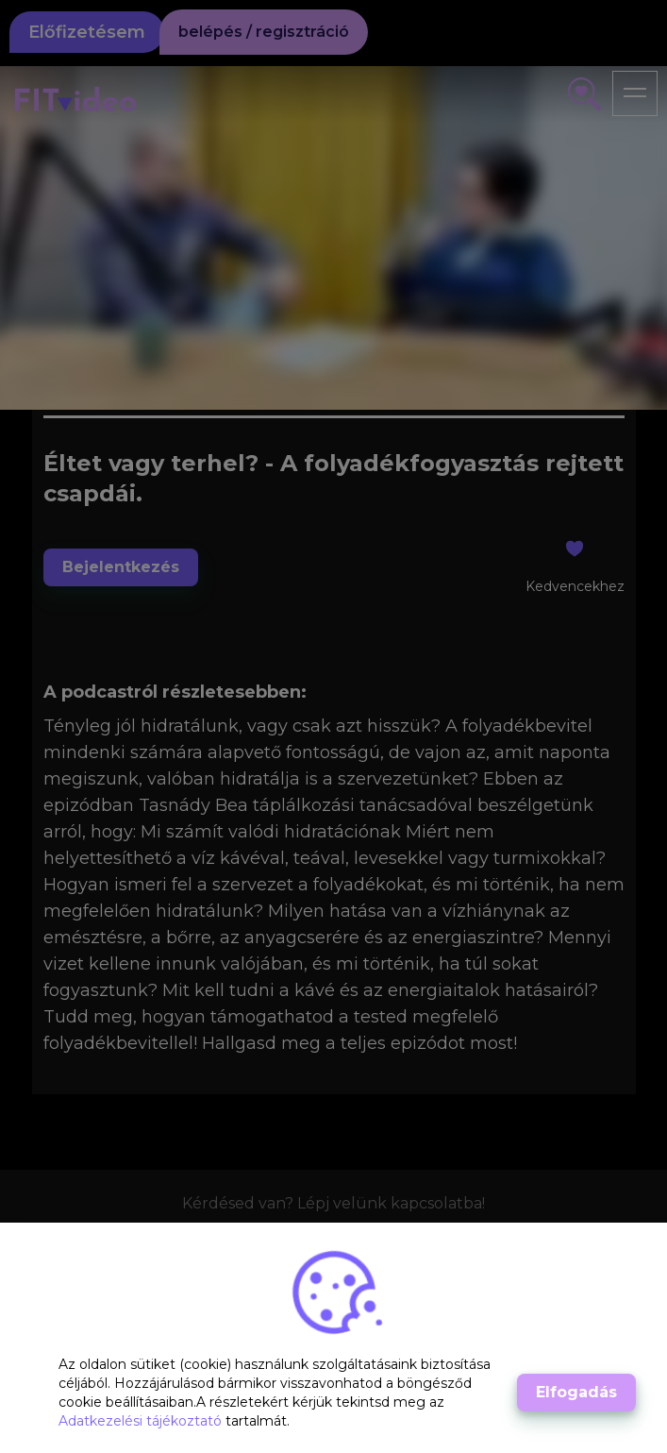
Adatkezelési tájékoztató (141, 1420)
